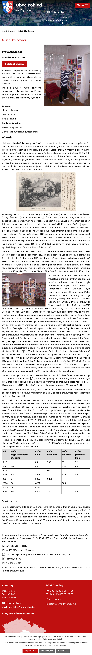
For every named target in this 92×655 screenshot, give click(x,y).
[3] (43, 381)
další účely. (58, 639)
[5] (24, 396)
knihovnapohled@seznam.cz (24, 131)
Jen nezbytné (47, 651)
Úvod (4, 31)
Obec (12, 31)
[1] (88, 153)
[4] (80, 385)
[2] (31, 378)
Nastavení (62, 651)
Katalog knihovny (14, 63)
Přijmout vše (30, 651)
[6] (88, 416)
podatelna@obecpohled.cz (21, 607)
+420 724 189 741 (59, 11)
